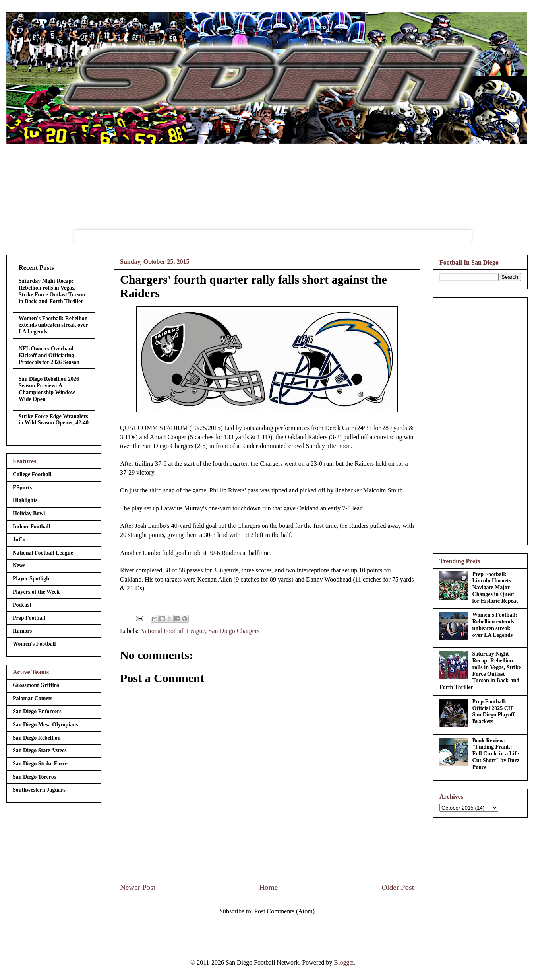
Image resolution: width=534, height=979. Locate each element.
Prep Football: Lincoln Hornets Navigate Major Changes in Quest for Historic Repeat (495, 587)
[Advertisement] (480, 419)
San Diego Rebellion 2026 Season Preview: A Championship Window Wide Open (49, 389)
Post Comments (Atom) (284, 911)
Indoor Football (31, 526)
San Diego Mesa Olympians (45, 725)
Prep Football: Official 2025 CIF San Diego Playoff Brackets (493, 711)
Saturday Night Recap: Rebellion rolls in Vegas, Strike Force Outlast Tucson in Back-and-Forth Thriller (52, 291)
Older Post (397, 887)
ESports (22, 487)
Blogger (344, 962)
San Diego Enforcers (37, 711)
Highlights (25, 500)
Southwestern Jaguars (39, 790)
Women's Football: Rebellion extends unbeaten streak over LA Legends (53, 325)
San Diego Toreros (34, 777)
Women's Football (34, 644)
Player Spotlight (32, 579)
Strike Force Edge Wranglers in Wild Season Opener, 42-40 (54, 419)
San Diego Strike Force (40, 764)
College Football (32, 474)
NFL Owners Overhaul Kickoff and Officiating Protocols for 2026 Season (49, 355)
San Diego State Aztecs (40, 750)
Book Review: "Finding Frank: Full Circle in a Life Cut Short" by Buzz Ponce (496, 754)
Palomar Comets (32, 698)
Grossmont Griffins (36, 685)
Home (268, 887)
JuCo (19, 540)
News (19, 565)
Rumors (22, 631)
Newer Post (137, 887)
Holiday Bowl (29, 513)
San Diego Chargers (234, 630)
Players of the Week (36, 592)
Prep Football (29, 618)
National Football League (172, 630)
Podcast (22, 605)
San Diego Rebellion (37, 738)
